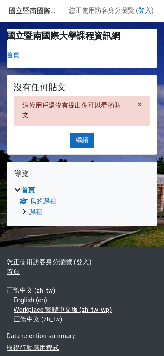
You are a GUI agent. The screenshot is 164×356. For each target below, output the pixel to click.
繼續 (82, 140)
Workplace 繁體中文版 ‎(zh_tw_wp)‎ (63, 310)
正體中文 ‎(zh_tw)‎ (31, 290)
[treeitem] (82, 201)
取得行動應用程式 (33, 348)
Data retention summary (41, 336)
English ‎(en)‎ (30, 300)
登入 (144, 10)
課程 (35, 212)
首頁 (13, 55)
